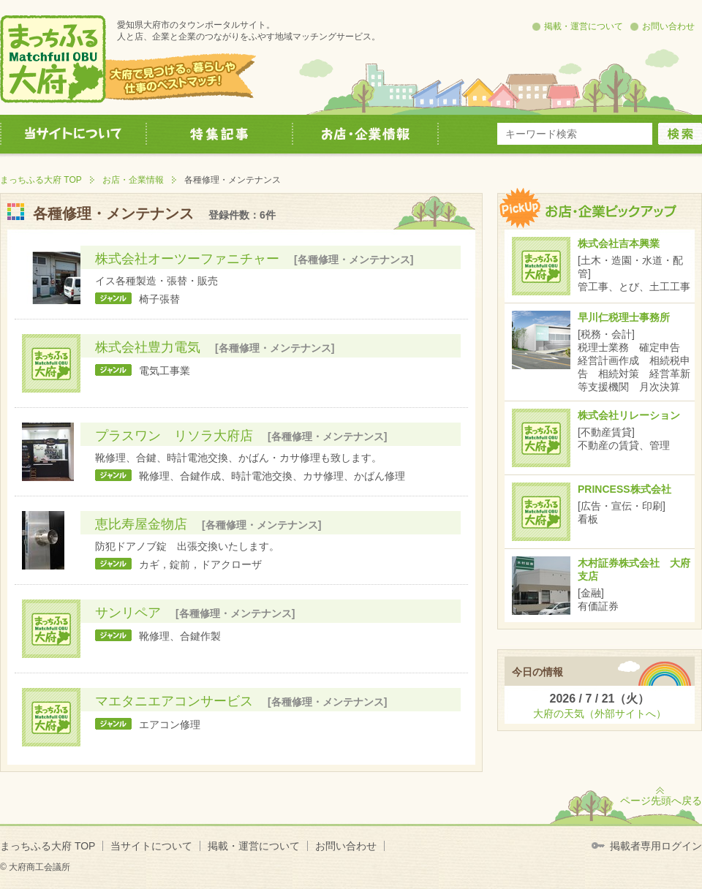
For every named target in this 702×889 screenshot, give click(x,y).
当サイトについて (151, 846)
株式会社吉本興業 (619, 243)
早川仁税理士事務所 (624, 317)
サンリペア (128, 612)
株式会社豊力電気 (147, 347)
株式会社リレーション (629, 415)
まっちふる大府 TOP (41, 180)
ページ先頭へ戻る (661, 800)
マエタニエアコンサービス (174, 701)
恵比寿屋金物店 (141, 524)
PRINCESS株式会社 (624, 489)
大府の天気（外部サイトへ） (599, 713)
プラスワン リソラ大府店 (174, 435)
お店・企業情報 (133, 180)
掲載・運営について (583, 26)
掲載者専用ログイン (656, 846)
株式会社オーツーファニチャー (187, 258)
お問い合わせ (668, 26)
